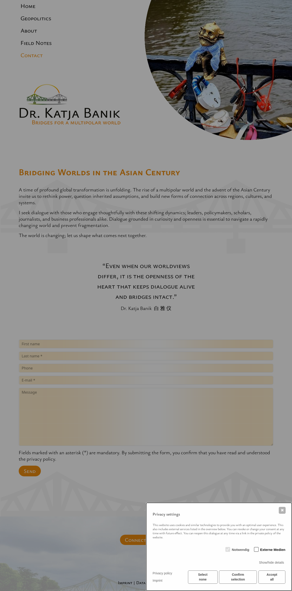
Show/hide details (271, 562)
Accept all (272, 577)
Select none (202, 577)
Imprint (157, 580)
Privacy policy (162, 573)
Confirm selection (238, 577)
